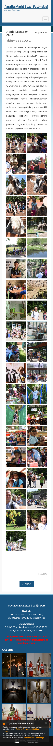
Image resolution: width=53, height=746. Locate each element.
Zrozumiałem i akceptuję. (34, 738)
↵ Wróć (26, 584)
